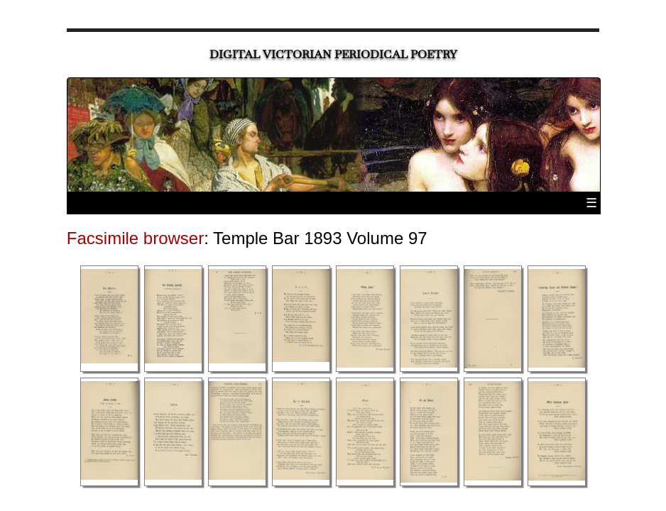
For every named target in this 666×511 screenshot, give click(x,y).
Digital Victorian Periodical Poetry (333, 54)
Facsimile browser (135, 238)
